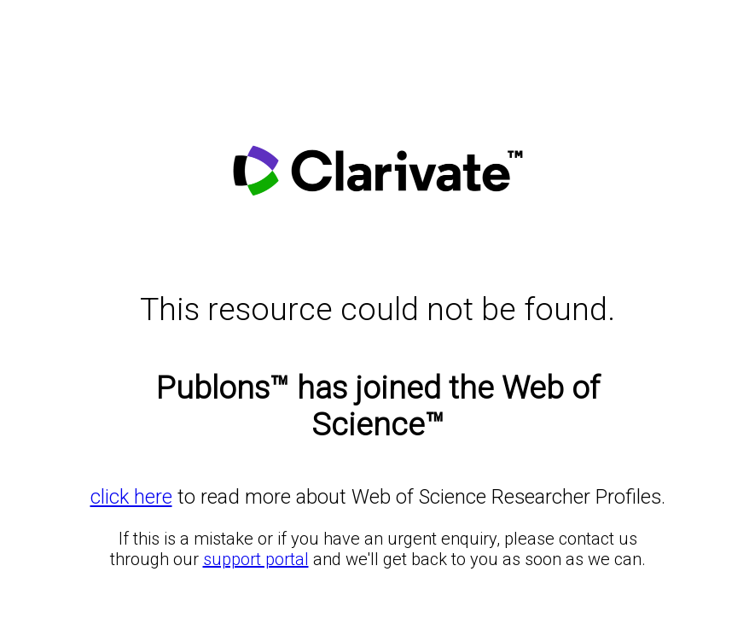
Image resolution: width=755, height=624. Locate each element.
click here (131, 497)
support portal (256, 559)
